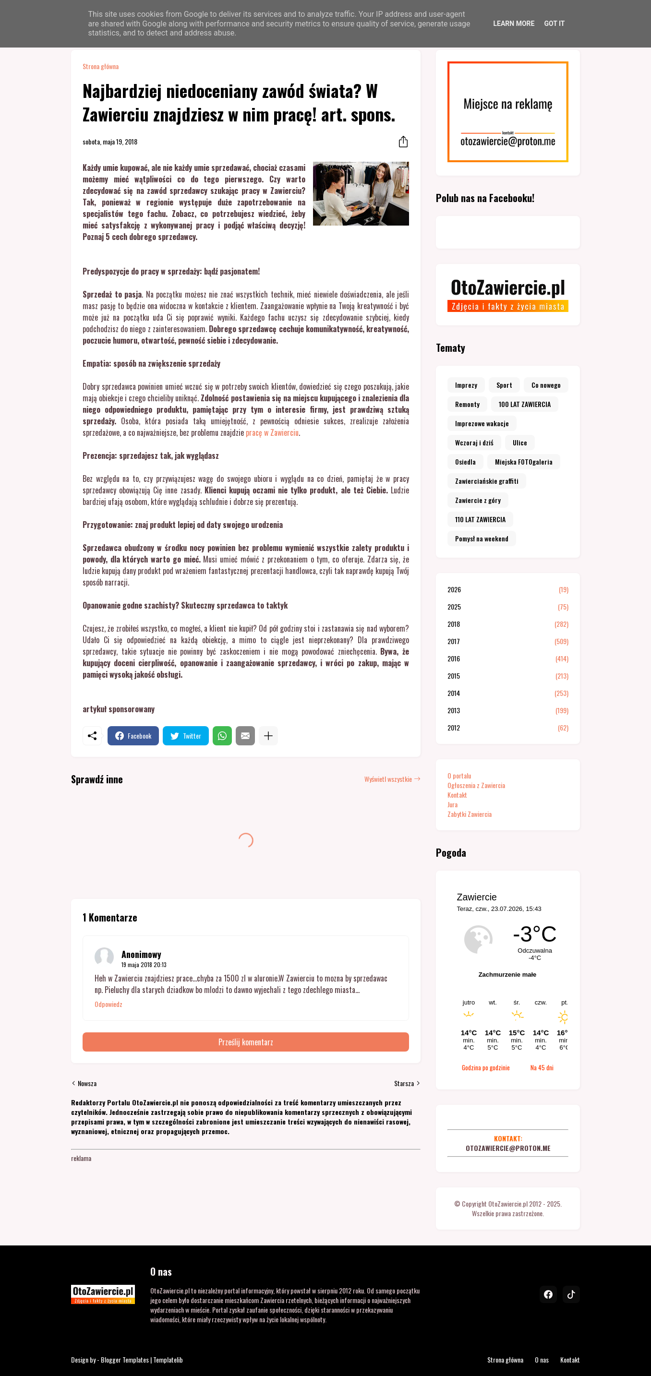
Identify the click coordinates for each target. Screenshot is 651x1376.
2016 (507, 658)
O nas (542, 1359)
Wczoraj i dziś (474, 442)
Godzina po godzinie (486, 1067)
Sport (504, 385)
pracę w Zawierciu (272, 432)
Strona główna (101, 66)
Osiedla (465, 461)
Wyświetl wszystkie (388, 779)
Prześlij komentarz (245, 1042)
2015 (507, 676)
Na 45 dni (542, 1067)
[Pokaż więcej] (268, 735)
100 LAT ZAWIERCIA (525, 404)
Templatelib (168, 1359)
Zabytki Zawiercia (469, 814)
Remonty (467, 404)
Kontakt (457, 795)
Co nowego (546, 385)
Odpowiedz (108, 1004)
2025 (507, 606)
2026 (507, 589)
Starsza (404, 1083)
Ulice (520, 442)
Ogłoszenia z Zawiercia (476, 785)
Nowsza (87, 1083)
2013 (507, 710)
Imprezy (466, 385)
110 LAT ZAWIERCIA (480, 519)
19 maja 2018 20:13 (144, 964)
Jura (452, 804)
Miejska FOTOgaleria (524, 461)
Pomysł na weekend (481, 538)
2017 (507, 641)
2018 (507, 624)
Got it (554, 23)
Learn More (513, 23)
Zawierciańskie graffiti (486, 481)
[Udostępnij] (400, 141)
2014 (507, 693)
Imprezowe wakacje (482, 423)
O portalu (459, 775)
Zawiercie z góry (478, 500)
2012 (507, 727)
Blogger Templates (125, 1359)
